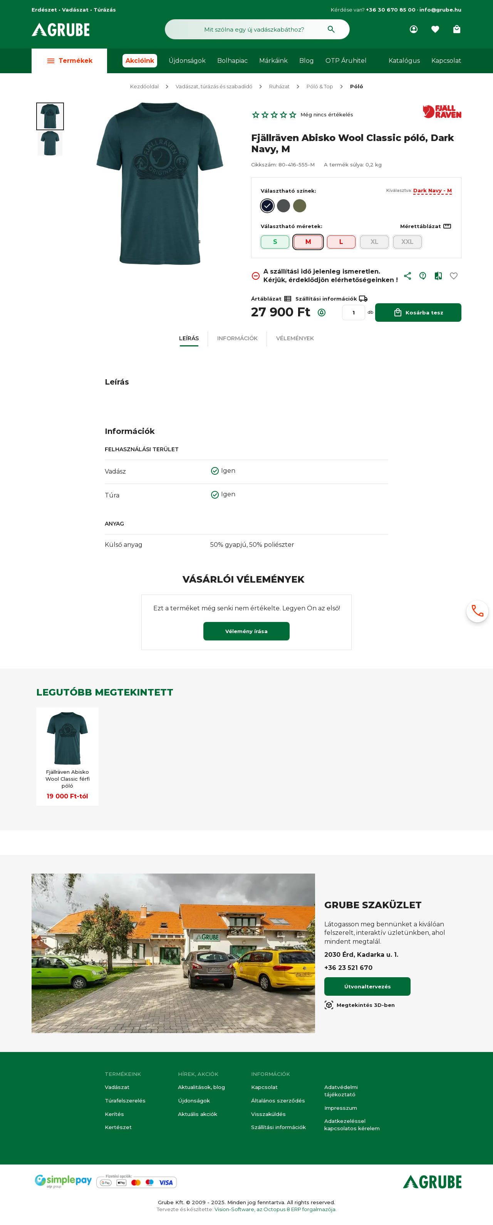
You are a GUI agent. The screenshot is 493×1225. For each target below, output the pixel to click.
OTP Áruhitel (346, 62)
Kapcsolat (446, 62)
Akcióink (140, 62)
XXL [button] (407, 243)
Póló (356, 88)
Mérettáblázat (426, 227)
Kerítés (114, 1115)
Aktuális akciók (197, 1115)
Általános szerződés (277, 1102)
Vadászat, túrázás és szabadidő (214, 88)
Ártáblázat (271, 300)
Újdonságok (187, 62)
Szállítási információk (278, 1128)
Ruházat (279, 88)
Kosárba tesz (418, 314)
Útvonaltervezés (367, 988)
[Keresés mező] (257, 30)
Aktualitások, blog (201, 1088)
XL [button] (375, 243)
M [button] (308, 243)
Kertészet (118, 1128)
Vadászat (117, 1088)
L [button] (341, 243)
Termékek (69, 62)
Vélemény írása (246, 633)
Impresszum (340, 1109)
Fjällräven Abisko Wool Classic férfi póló (67, 780)
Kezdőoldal (144, 88)
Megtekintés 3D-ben (359, 1006)
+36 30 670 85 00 (391, 10)
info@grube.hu (440, 10)
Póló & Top (320, 88)
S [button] (275, 243)
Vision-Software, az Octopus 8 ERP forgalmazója (275, 1209)
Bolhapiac (232, 62)
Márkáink (273, 62)
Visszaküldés (267, 1115)
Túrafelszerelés (125, 1102)
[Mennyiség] (353, 314)
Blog (306, 62)
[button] (407, 279)
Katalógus (404, 62)
